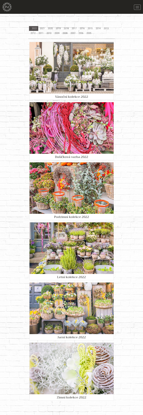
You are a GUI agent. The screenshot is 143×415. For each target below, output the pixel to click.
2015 (90, 28)
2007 (73, 33)
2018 (66, 28)
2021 (42, 28)
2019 (58, 28)
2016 (82, 28)
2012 (33, 33)
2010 (49, 33)
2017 (74, 28)
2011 (41, 33)
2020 (50, 28)
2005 (88, 33)
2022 (34, 28)
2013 (106, 28)
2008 (65, 33)
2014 (98, 28)
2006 (80, 33)
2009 (57, 33)
